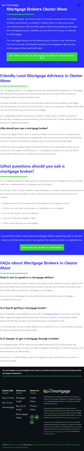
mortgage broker (51, 314)
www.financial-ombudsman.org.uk (55, 431)
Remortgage (8, 407)
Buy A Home (8, 398)
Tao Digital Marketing (20, 447)
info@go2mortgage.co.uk (71, 417)
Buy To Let (7, 402)
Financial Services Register (56, 413)
